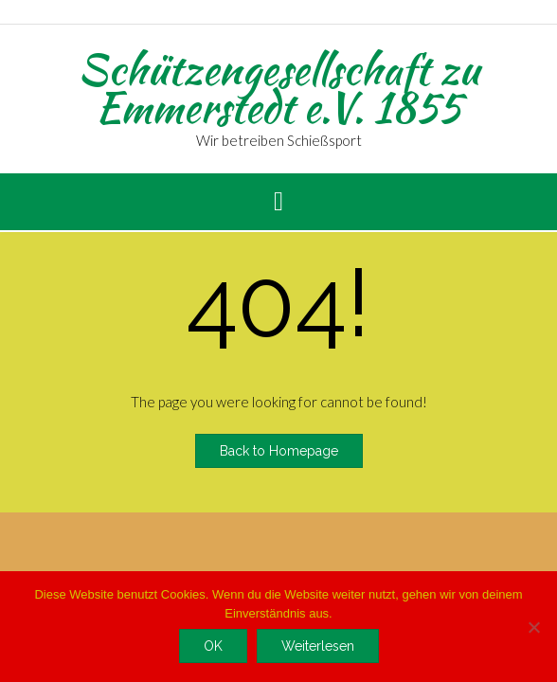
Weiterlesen (317, 646)
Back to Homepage (279, 450)
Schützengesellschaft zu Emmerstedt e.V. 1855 (278, 88)
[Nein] (533, 627)
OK (213, 646)
